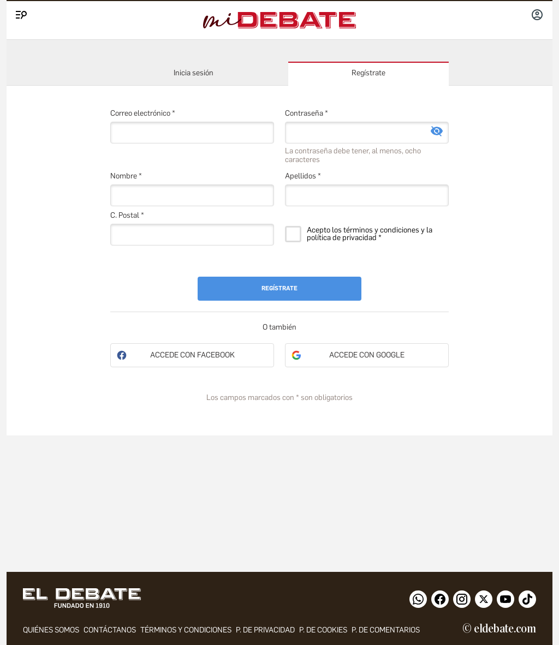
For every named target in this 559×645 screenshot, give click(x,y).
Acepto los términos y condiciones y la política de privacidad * (369, 234)
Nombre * (126, 176)
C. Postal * (127, 215)
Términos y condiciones (185, 630)
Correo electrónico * (142, 113)
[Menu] (20, 12)
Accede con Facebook (192, 355)
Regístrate (368, 72)
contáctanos (110, 630)
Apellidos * (303, 176)
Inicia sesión (193, 72)
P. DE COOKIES (323, 630)
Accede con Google (367, 355)
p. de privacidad (265, 630)
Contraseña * (306, 113)
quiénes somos (51, 630)
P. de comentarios (386, 630)
